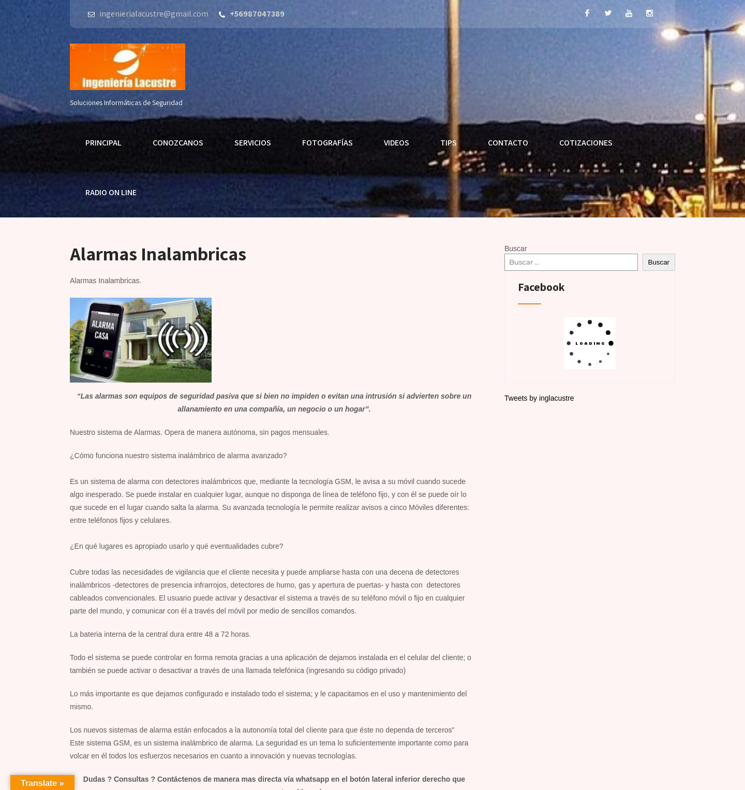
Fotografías (327, 142)
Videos (396, 142)
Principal (103, 142)
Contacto (508, 142)
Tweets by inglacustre (539, 398)
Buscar (515, 248)
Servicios (252, 142)
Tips (448, 142)
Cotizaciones (586, 142)
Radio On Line (111, 192)
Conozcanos (178, 142)
